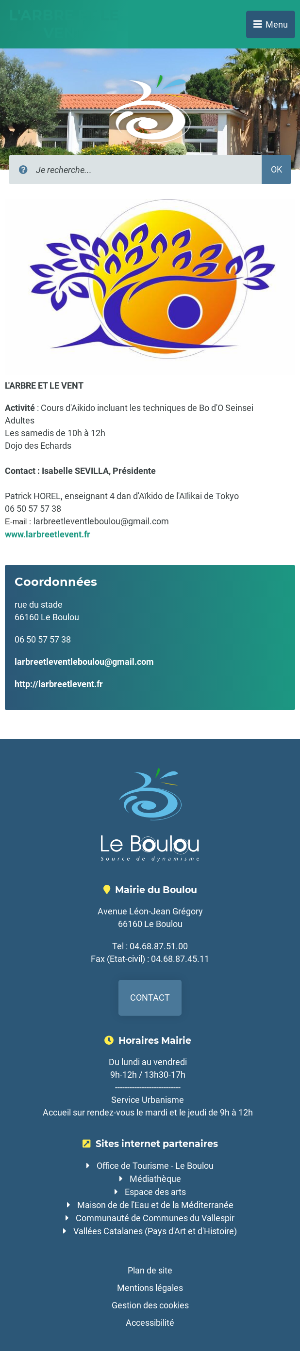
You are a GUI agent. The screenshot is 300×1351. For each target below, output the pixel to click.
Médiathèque (155, 1179)
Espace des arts (155, 1192)
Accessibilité (150, 1323)
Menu (277, 24)
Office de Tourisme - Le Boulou (155, 1166)
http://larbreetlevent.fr (59, 684)
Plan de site (150, 1270)
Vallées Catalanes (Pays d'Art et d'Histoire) (155, 1231)
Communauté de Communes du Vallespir (155, 1218)
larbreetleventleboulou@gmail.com (84, 662)
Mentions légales (150, 1288)
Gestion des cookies (150, 1305)
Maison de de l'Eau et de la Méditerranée (155, 1205)
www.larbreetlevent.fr (47, 534)
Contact (150, 997)
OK (276, 169)
